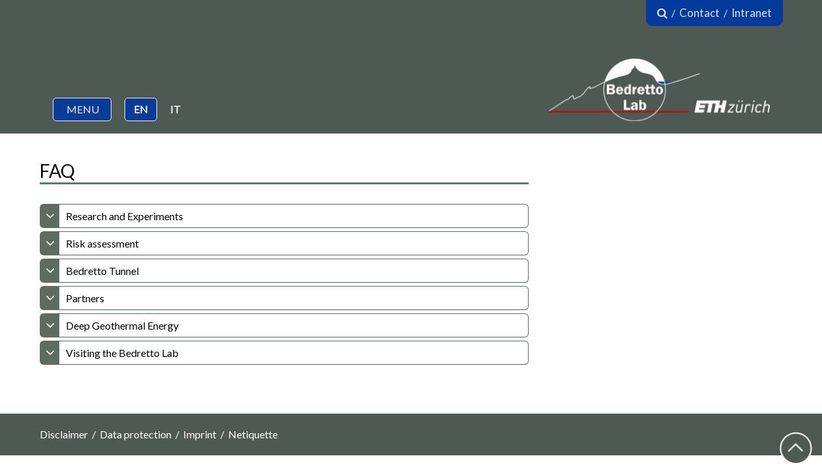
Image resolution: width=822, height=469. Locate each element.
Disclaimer (64, 434)
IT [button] (175, 109)
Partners (85, 298)
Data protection (135, 434)
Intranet (751, 13)
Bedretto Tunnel (102, 270)
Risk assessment (102, 243)
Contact (699, 13)
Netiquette (253, 434)
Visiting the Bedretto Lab (122, 353)
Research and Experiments (124, 216)
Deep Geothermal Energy (122, 325)
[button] (82, 109)
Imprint (199, 434)
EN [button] (141, 109)
